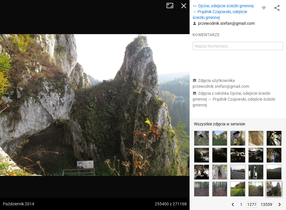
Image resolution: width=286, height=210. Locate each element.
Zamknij (184, 6)
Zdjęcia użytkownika (221, 83)
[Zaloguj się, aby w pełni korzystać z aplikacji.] (263, 7)
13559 (266, 204)
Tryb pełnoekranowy (172, 6)
